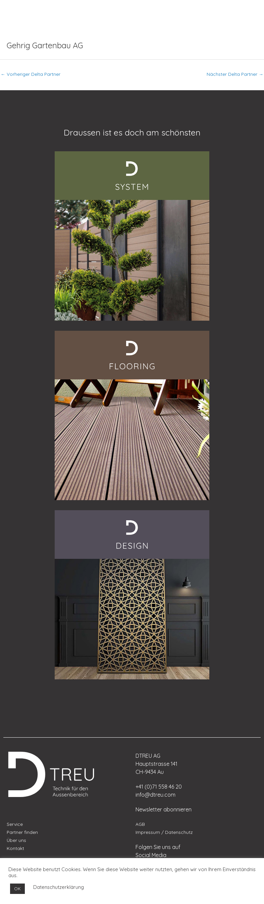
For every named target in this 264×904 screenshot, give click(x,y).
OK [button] (17, 888)
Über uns (16, 840)
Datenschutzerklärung (58, 887)
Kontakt (15, 848)
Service (15, 824)
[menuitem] (22, 9)
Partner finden (22, 832)
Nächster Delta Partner (235, 74)
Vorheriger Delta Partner (30, 74)
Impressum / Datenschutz (164, 832)
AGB (140, 824)
